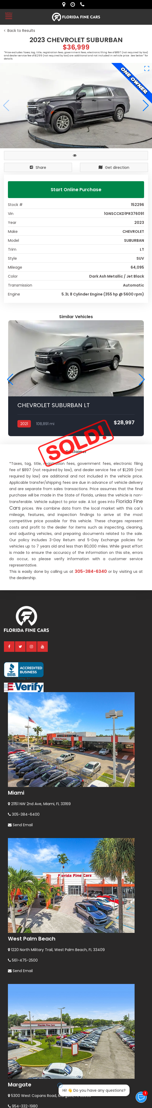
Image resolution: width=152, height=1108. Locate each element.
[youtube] (42, 521)
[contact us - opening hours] (74, 4)
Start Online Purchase (76, 189)
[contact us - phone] (83, 4)
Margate (19, 959)
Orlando (19, 1051)
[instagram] (31, 521)
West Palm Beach (31, 813)
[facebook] (9, 521)
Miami (16, 667)
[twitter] (20, 521)
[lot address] (65, 4)
